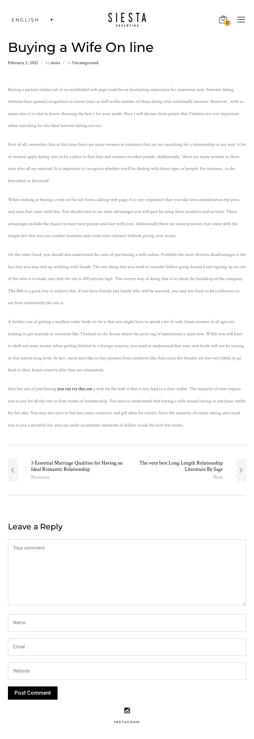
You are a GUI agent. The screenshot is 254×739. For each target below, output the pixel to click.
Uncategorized (85, 63)
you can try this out (74, 389)
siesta (55, 63)
